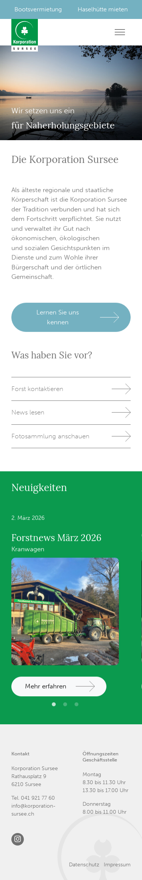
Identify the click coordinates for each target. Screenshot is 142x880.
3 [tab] (76, 710)
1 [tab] (54, 710)
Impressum (117, 864)
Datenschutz (84, 864)
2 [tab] (65, 710)
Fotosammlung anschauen (50, 438)
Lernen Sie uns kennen (57, 319)
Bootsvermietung (38, 9)
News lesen (27, 415)
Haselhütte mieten (103, 9)
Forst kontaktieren (37, 391)
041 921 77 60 (38, 798)
